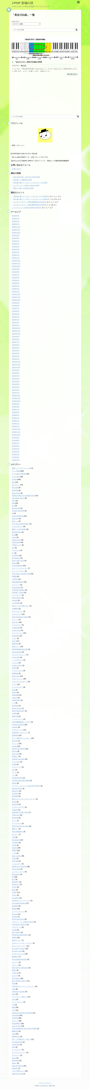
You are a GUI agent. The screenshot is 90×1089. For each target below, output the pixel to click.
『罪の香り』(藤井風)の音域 (22, 180)
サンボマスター (17, 687)
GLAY (14, 641)
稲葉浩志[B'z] (16, 532)
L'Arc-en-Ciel (16, 1026)
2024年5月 (16, 280)
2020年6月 (16, 412)
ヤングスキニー (17, 1002)
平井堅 (14, 892)
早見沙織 (15, 861)
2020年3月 (16, 421)
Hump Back (16, 869)
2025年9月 (16, 235)
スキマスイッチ (17, 730)
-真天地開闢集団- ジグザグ (21, 722)
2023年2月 (16, 322)
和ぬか (14, 1063)
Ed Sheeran (16, 558)
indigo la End (16, 540)
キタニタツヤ (16, 614)
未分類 (24, 65)
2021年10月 (16, 367)
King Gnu (15, 622)
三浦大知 (15, 973)
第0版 (53, 1085)
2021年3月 (16, 387)
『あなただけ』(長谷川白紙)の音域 (28, 62)
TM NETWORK (17, 778)
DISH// (14, 783)
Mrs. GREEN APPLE (19, 981)
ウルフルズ (16, 550)
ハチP (14, 853)
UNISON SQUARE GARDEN (22, 1013)
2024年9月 (16, 269)
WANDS (15, 1068)
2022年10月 (16, 334)
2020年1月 (16, 426)
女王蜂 (14, 713)
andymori (15, 518)
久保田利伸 (16, 628)
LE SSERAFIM (17, 1042)
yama (14, 999)
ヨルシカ (15, 1021)
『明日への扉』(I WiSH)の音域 (22, 188)
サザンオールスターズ (20, 681)
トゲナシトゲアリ (18, 807)
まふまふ (15, 962)
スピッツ (15, 743)
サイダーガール (17, 670)
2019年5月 (16, 449)
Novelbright (16, 840)
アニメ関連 (16, 471)
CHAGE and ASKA (18, 759)
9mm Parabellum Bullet (20, 617)
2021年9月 (16, 370)
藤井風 (14, 909)
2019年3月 (16, 454)
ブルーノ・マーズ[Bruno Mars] (22, 922)
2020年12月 (16, 395)
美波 (13, 983)
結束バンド (16, 646)
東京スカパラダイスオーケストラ (23, 799)
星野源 (14, 937)
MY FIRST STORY (18, 949)
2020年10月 (16, 401)
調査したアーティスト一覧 (21, 468)
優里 (13, 1007)
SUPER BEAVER (18, 725)
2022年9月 (16, 336)
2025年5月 (16, 246)
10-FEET (15, 793)
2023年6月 (16, 311)
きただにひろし (17, 611)
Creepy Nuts (16, 630)
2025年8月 (16, 238)
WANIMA (15, 1060)
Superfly (15, 727)
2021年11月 (16, 364)
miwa (14, 994)
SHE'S (14, 692)
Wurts (14, 1058)
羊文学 (14, 887)
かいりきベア (16, 595)
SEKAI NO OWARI (18, 749)
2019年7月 (16, 443)
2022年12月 (16, 328)
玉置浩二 (15, 756)
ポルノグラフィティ (19, 946)
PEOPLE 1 (16, 884)
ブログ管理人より (18, 1071)
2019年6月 (16, 446)
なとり (14, 820)
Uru (13, 548)
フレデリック (16, 927)
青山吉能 (15, 487)
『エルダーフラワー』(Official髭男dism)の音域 (28, 202)
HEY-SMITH (16, 932)
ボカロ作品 (16, 476)
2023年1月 (16, 325)
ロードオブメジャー (19, 1052)
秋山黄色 (15, 490)
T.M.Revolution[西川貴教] (20, 780)
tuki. (13, 770)
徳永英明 (15, 804)
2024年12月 (16, 260)
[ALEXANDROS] (17, 516)
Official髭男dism (17, 582)
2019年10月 (16, 435)
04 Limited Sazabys (19, 903)
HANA (14, 858)
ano (13, 506)
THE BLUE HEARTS (19, 924)
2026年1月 (16, 224)
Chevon (14, 698)
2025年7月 (16, 241)
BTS (13, 879)
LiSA (13, 1034)
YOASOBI (15, 1015)
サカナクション (17, 679)
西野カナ (15, 829)
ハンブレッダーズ (18, 872)
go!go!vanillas (17, 652)
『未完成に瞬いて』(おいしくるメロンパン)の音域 (29, 182)
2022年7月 (16, 342)
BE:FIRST (15, 882)
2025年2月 (16, 255)
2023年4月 (16, 317)
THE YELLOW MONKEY (20, 524)
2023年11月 (16, 297)
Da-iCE (14, 751)
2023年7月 (16, 308)
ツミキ (14, 772)
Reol (13, 1047)
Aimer (14, 563)
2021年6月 (16, 378)
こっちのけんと (17, 660)
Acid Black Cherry (18, 498)
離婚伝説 (15, 1031)
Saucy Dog (16, 676)
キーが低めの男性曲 (19, 474)
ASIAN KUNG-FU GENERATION (23, 495)
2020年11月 (16, 398)
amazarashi (16, 508)
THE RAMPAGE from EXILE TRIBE (24, 1028)
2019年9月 (16, 437)
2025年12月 (16, 227)
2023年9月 (16, 303)
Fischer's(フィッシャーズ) (21, 900)
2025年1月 (16, 258)
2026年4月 (16, 216)
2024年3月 (16, 286)
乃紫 (13, 837)
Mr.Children (16, 978)
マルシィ (15, 965)
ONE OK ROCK (17, 1066)
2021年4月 (16, 384)
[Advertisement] (45, 92)
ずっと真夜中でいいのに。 (21, 738)
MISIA (14, 970)
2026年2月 (16, 221)
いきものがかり (17, 526)
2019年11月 (16, 432)
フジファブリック (18, 911)
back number (16, 856)
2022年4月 (16, 350)
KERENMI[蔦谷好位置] (20, 649)
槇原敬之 (15, 956)
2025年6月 (16, 244)
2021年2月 (16, 390)
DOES (14, 802)
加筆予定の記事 (17, 1074)
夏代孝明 (15, 818)
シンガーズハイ (17, 719)
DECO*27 (15, 791)
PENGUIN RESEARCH (20, 935)
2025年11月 (16, 230)
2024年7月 (16, 275)
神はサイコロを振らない (20, 606)
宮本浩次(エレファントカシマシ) (23, 986)
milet (13, 989)
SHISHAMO (16, 700)
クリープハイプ (17, 633)
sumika (14, 746)
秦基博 (14, 850)
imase (14, 537)
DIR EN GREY (17, 788)
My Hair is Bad (17, 951)
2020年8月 (16, 407)
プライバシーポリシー (45, 1083)
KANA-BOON (16, 598)
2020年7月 (16, 409)
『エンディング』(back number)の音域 (25, 185)
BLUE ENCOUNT (18, 919)
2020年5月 (16, 415)
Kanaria (14, 600)
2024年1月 (16, 291)
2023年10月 (16, 300)
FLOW (14, 930)
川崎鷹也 (15, 608)
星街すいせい (16, 940)
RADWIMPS (16, 1023)
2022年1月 (16, 359)
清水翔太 (15, 706)
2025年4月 (16, 249)
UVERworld (16, 542)
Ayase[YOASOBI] (18, 511)
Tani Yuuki (15, 754)
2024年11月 (16, 263)
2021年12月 (16, 362)
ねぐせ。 (15, 834)
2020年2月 (16, 423)
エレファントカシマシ (20, 568)
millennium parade (18, 991)
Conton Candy (17, 665)
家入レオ (15, 521)
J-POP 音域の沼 (22, 3)
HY (13, 553)
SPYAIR (15, 741)
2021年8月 (16, 373)
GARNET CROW (18, 592)
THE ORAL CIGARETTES (21, 574)
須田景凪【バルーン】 (20, 732)
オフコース (16, 585)
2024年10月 (16, 266)
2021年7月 (16, 376)
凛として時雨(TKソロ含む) (21, 1039)
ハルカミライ (16, 864)
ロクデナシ (16, 1055)
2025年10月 (16, 232)
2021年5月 (16, 381)
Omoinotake (16, 587)
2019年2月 (16, 457)
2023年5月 (16, 314)
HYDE (14, 845)
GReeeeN (15, 636)
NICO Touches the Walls (20, 826)
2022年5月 (16, 348)
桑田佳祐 (15, 644)
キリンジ (15, 619)
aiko (13, 482)
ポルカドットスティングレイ (22, 943)
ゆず (13, 1010)
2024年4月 (16, 283)
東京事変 (15, 796)
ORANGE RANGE (18, 590)
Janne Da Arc (16, 708)
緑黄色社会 (16, 1036)
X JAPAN (15, 555)
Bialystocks (16, 874)
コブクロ (15, 663)
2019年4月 (16, 451)
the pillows (15, 898)
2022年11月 (16, 331)
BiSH (14, 890)
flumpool (15, 914)
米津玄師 (15, 1018)
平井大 (14, 895)
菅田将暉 (15, 735)
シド (13, 703)
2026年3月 (16, 218)
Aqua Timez (16, 493)
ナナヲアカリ (16, 823)
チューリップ (16, 767)
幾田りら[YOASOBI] (19, 529)
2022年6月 (16, 345)
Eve (13, 535)
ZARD (14, 668)
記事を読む (73, 74)
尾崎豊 (14, 576)
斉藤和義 (15, 673)
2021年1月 (16, 393)
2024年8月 (16, 272)
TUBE (14, 764)
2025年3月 (16, 252)
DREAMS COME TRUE (20, 812)
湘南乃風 (15, 716)
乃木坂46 (15, 842)
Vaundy (14, 848)
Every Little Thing (18, 560)
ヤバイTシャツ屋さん (19, 997)
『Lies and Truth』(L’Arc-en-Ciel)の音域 (26, 177)
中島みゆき (16, 815)
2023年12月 (16, 294)
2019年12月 (16, 429)
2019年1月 (16, 460)
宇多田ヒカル (16, 545)
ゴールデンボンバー (19, 654)
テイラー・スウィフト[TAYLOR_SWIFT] (26, 786)
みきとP (15, 976)
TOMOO (15, 810)
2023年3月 (16, 319)
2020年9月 (16, 404)
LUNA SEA (16, 1044)
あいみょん (16, 485)
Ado (13, 503)
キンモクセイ (16, 625)
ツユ (13, 775)
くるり (14, 638)
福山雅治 (15, 906)
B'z (13, 877)
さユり (14, 684)
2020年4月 (16, 418)
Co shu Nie (16, 657)
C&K (13, 690)
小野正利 (15, 579)
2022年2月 (16, 356)
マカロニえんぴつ (18, 954)
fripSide (14, 917)
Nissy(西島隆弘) (17, 831)
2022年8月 (16, 339)
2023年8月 (16, 305)
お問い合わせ (16, 169)
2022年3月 (16, 353)
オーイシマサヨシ (18, 571)
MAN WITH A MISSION (20, 968)
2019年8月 (16, 440)
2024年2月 (16, 289)
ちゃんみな (16, 762)
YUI (13, 1005)
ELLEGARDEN (17, 565)
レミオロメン (16, 1050)
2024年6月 (16, 277)
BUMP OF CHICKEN (19, 866)
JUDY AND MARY (18, 711)
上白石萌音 (16, 603)
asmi (13, 500)
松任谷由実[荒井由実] (19, 959)
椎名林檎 (15, 695)
